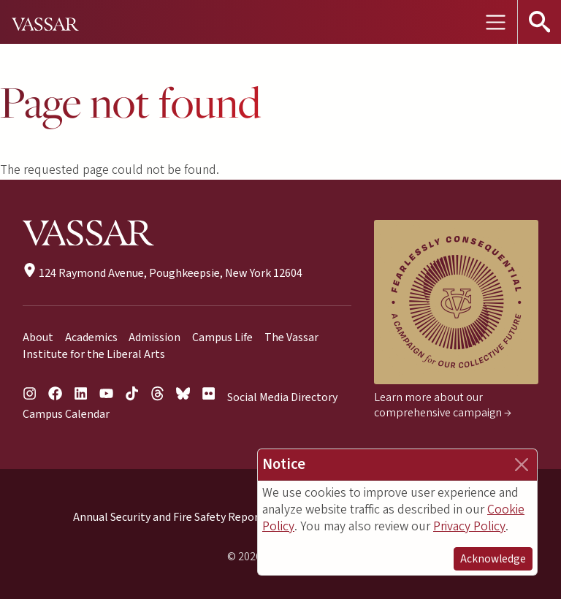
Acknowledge (493, 559)
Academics (91, 337)
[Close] (522, 465)
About (38, 337)
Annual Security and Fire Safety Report (168, 517)
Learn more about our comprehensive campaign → (442, 405)
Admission (154, 337)
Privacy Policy (469, 526)
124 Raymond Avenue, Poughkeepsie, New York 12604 (162, 273)
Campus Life (222, 337)
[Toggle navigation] (495, 22)
